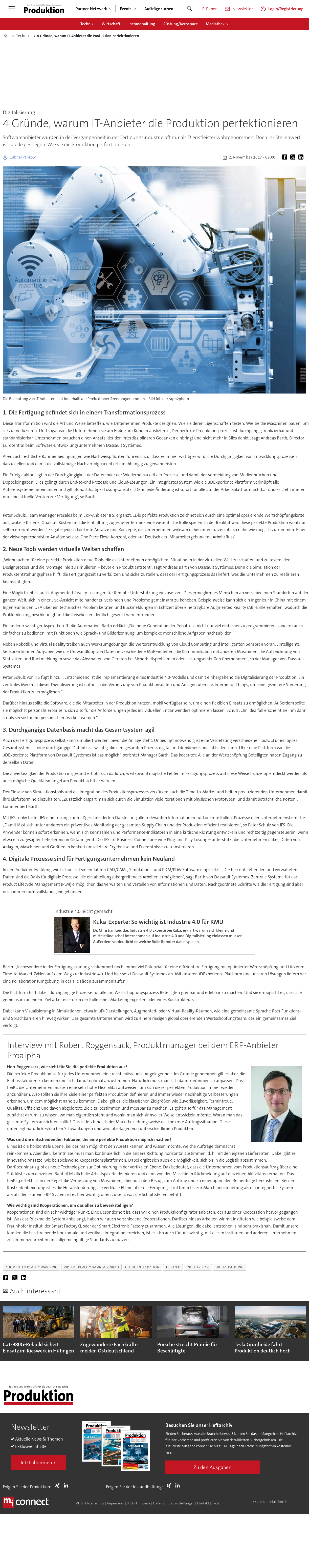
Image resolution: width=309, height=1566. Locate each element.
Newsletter (242, 9)
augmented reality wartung (32, 1267)
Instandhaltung (141, 24)
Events (125, 8)
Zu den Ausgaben (212, 1467)
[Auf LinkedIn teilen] (302, 157)
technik (173, 1267)
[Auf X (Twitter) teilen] (294, 157)
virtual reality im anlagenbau (91, 1267)
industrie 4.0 (197, 1267)
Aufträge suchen (158, 8)
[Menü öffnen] (11, 9)
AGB (79, 1503)
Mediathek (215, 24)
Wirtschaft (111, 24)
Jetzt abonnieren (38, 1462)
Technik (87, 24)
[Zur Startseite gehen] (44, 9)
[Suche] (189, 9)
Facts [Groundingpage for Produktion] (215, 1503)
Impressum (115, 1503)
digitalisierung (229, 1267)
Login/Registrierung (285, 8)
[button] (296, 1329)
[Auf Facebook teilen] (286, 157)
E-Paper (209, 9)
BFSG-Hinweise (138, 1503)
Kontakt (203, 1503)
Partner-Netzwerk (91, 8)
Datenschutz (94, 1503)
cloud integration (142, 1267)
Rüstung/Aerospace (180, 24)
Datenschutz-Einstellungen (173, 1503)
